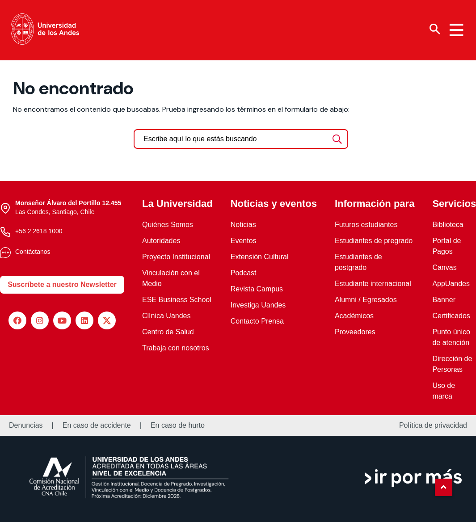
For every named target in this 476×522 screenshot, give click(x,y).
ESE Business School (176, 299)
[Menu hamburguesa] (456, 30)
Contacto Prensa (257, 321)
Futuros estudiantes (366, 224)
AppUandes (451, 283)
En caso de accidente (97, 425)
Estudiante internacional (373, 283)
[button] (443, 487)
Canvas (444, 267)
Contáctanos (33, 251)
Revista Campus (257, 289)
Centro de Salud (168, 332)
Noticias (243, 224)
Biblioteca (447, 224)
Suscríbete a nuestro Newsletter (62, 284)
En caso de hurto (178, 425)
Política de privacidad (433, 425)
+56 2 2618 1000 (39, 231)
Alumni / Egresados (366, 299)
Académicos (354, 316)
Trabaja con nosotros (175, 348)
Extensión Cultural (260, 257)
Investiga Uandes (258, 305)
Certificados (451, 316)
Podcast (244, 273)
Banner (443, 299)
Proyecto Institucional (176, 257)
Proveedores (355, 332)
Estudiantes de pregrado (374, 240)
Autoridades (161, 240)
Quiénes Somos (167, 224)
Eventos (244, 240)
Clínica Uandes (166, 316)
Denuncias (26, 425)
